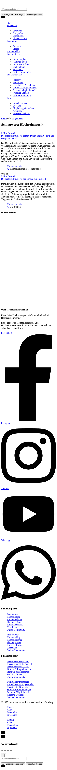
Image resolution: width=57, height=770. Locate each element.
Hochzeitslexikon (21, 64)
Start (9, 23)
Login (4, 118)
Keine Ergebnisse (34, 14)
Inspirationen (13, 41)
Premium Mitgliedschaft (24, 90)
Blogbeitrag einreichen (23, 108)
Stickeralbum (19, 67)
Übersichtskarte (20, 38)
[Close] (3, 755)
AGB (9, 709)
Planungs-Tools (20, 62)
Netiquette (17, 111)
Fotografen (18, 33)
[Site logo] (22, 6)
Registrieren (17, 118)
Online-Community (22, 72)
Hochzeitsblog (13, 51)
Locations (17, 30)
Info (9, 98)
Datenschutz (12, 712)
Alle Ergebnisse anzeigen (13, 14)
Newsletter (18, 69)
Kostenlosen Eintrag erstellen (20, 664)
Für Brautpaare (14, 54)
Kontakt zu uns (20, 103)
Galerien (17, 46)
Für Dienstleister (14, 74)
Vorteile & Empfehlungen (25, 87)
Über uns (17, 105)
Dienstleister (18, 36)
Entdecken (12, 25)
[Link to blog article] (28, 133)
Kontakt (10, 707)
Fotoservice (18, 80)
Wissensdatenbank (21, 113)
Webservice (18, 82)
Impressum (12, 715)
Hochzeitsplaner (20, 59)
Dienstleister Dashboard (18, 661)
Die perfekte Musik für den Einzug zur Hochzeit (23, 179)
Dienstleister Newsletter (24, 85)
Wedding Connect (21, 93)
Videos (16, 49)
